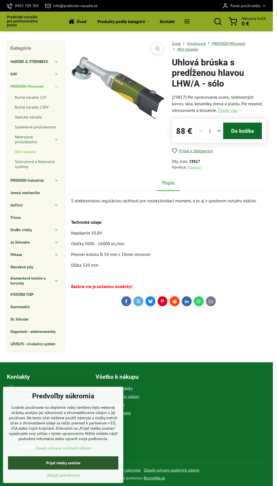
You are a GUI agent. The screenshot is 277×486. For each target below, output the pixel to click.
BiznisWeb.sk (154, 478)
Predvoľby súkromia (124, 470)
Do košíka (242, 130)
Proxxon (194, 167)
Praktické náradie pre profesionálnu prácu (22, 21)
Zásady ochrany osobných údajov (172, 470)
